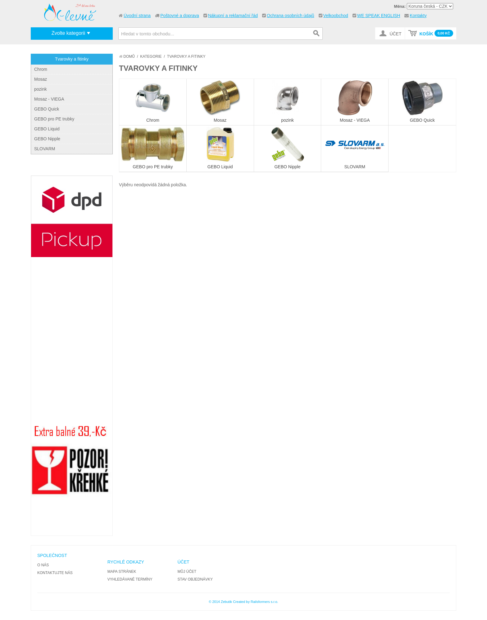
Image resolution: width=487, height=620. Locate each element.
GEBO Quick (46, 108)
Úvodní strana (137, 15)
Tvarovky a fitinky (72, 59)
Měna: (400, 6)
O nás (43, 565)
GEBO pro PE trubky (54, 118)
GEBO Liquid (47, 128)
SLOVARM (44, 148)
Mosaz (40, 79)
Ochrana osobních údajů (290, 15)
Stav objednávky (195, 579)
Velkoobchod (335, 15)
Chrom (40, 69)
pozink (40, 89)
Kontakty (418, 15)
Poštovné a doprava (179, 15)
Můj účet (187, 571)
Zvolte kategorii (68, 33)
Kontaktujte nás (55, 573)
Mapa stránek (121, 571)
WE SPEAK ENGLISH (378, 15)
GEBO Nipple (47, 138)
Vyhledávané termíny (129, 579)
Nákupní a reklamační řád (233, 15)
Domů (127, 56)
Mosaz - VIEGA (49, 99)
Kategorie (151, 56)
